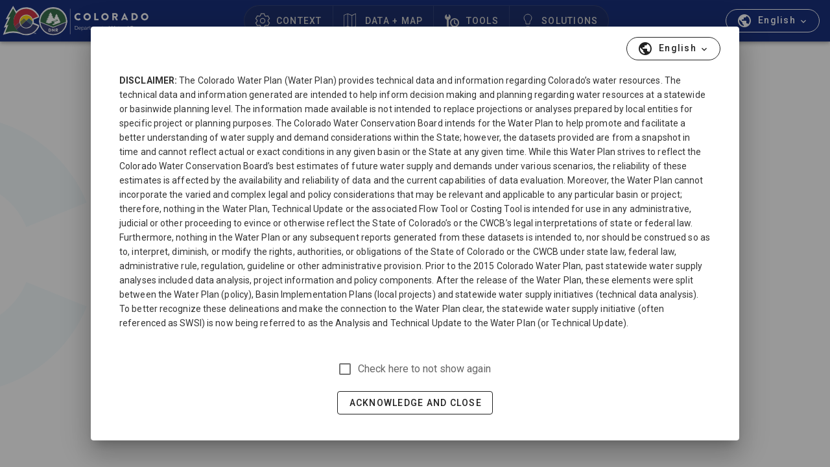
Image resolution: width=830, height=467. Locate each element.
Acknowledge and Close (416, 403)
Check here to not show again (424, 369)
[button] (673, 48)
